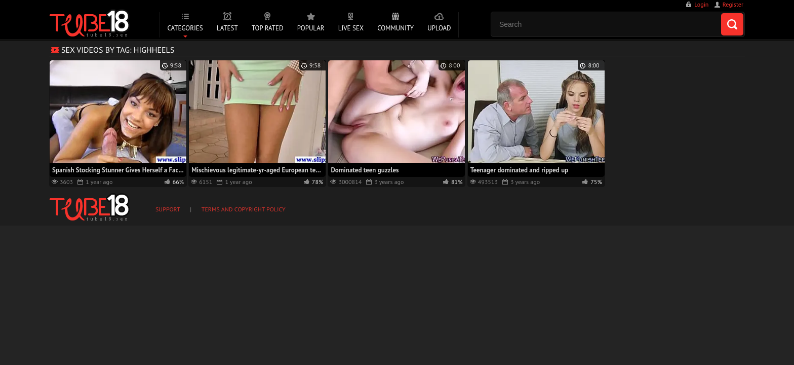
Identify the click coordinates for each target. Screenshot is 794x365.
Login (701, 4)
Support (167, 209)
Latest (227, 28)
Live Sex (351, 28)
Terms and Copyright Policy (244, 209)
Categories (185, 28)
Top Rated (268, 28)
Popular (311, 28)
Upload (439, 28)
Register (733, 4)
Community (395, 28)
